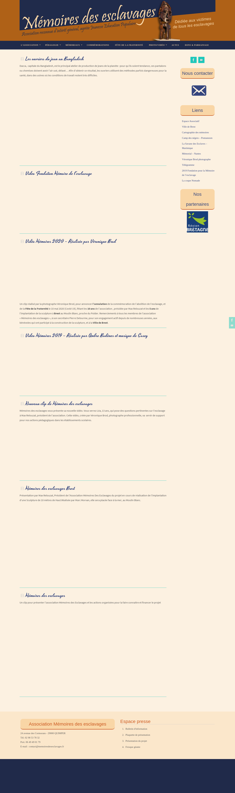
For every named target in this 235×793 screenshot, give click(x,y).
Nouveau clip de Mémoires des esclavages (59, 403)
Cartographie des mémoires (195, 132)
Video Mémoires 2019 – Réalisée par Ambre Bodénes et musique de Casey (86, 335)
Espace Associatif (190, 121)
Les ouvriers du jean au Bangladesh (54, 59)
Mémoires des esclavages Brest (50, 488)
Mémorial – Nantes (191, 153)
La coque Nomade (191, 180)
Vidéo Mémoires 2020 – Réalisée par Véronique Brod (70, 241)
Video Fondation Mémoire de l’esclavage (58, 173)
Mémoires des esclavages (45, 595)
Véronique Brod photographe (196, 159)
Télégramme (188, 165)
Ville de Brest (188, 126)
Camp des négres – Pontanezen (197, 138)
